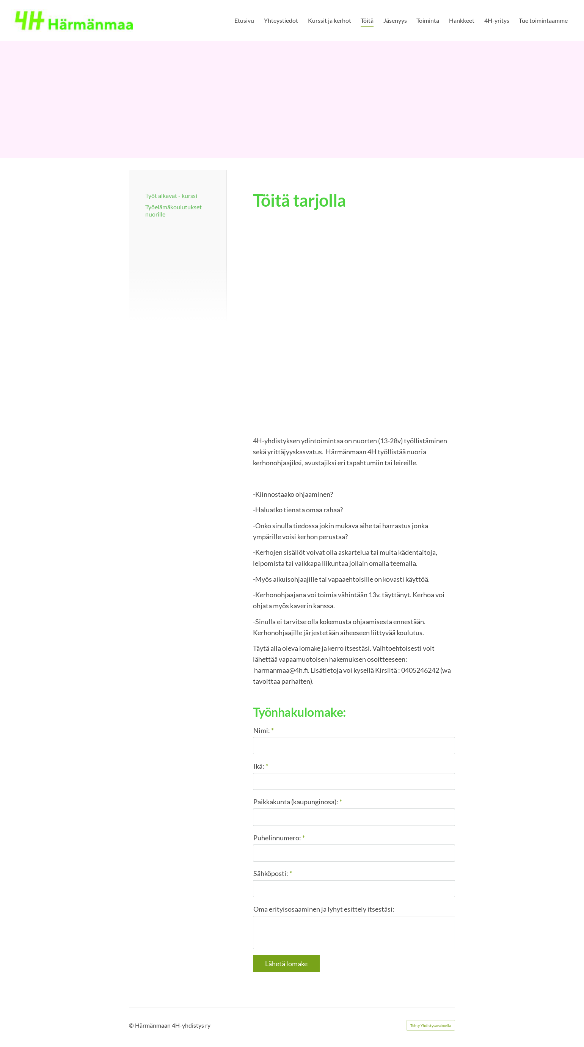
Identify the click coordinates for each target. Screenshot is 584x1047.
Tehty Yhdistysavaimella (430, 1025)
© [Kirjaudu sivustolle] (132, 1025)
